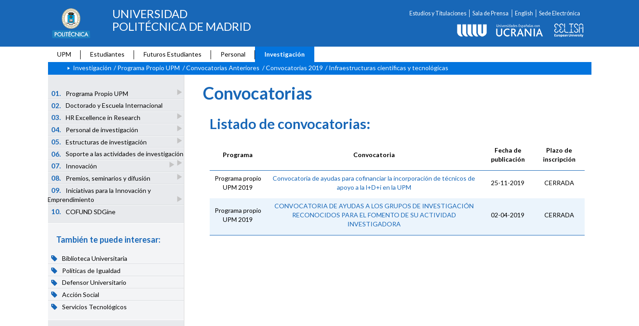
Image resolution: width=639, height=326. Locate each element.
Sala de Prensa (490, 13)
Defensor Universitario (88, 282)
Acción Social (75, 294)
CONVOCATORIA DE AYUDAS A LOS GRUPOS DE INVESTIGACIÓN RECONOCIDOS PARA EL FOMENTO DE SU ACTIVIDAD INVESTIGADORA (374, 215)
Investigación (284, 54)
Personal (233, 54)
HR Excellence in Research (96, 117)
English (524, 13)
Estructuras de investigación (99, 141)
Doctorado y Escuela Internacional (107, 105)
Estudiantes (107, 54)
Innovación (74, 165)
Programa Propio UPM (148, 68)
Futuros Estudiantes (173, 54)
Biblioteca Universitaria (89, 258)
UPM (64, 54)
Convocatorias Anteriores (222, 68)
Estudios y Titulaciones (437, 13)
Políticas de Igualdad (85, 270)
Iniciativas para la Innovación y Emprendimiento (99, 194)
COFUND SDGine (83, 211)
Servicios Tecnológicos (89, 306)
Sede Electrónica (559, 13)
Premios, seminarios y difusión (101, 177)
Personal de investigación (95, 129)
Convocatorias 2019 (294, 68)
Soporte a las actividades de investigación (117, 155)
